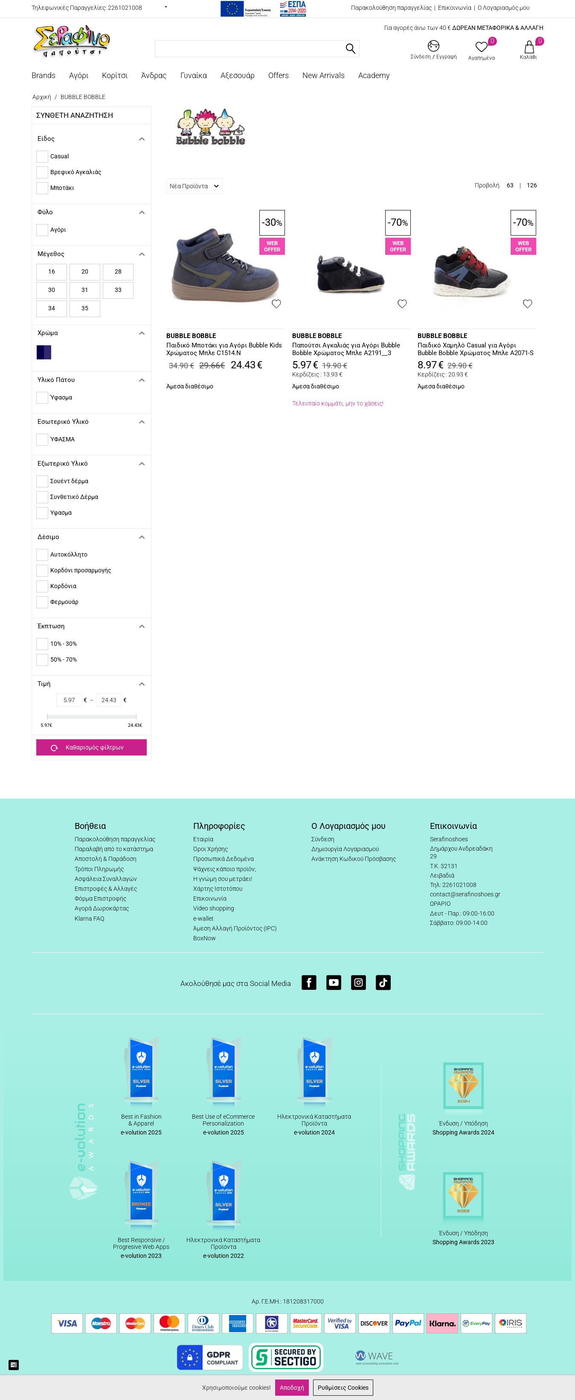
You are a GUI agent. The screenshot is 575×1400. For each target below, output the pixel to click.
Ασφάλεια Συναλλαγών (106, 878)
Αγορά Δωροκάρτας (102, 908)
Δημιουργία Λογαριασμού (345, 849)
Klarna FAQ (89, 918)
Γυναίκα (193, 75)
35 (84, 308)
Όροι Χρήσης (210, 849)
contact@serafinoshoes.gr (465, 894)
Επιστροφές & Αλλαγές (106, 888)
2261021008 (125, 7)
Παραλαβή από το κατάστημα (114, 849)
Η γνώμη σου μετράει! (222, 878)
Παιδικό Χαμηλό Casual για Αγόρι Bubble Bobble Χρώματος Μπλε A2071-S (476, 349)
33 (118, 289)
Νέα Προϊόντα (194, 186)
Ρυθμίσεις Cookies (343, 1387)
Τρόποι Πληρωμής (99, 869)
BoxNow (204, 938)
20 (84, 271)
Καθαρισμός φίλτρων (87, 748)
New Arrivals (323, 75)
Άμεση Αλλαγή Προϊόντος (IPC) (235, 928)
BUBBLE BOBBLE (191, 336)
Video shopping (213, 908)
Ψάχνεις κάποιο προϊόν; (224, 869)
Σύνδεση (322, 839)
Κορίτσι (115, 75)
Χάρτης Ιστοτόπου (217, 888)
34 (51, 308)
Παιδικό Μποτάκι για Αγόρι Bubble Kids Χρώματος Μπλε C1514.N (224, 349)
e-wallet (203, 918)
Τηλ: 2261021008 (453, 884)
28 (118, 271)
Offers (278, 75)
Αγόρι (78, 75)
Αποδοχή (292, 1387)
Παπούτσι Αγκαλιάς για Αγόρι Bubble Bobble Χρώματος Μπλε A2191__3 (346, 349)
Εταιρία (203, 839)
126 (532, 185)
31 (84, 289)
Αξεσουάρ (238, 75)
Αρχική (41, 96)
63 (510, 185)
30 (51, 289)
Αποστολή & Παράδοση (105, 858)
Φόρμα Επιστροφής (100, 898)
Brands (43, 75)
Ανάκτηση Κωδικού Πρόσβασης (353, 858)
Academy (374, 75)
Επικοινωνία (454, 7)
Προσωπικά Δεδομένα (223, 858)
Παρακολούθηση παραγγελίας (391, 7)
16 (51, 271)
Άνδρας (154, 75)
